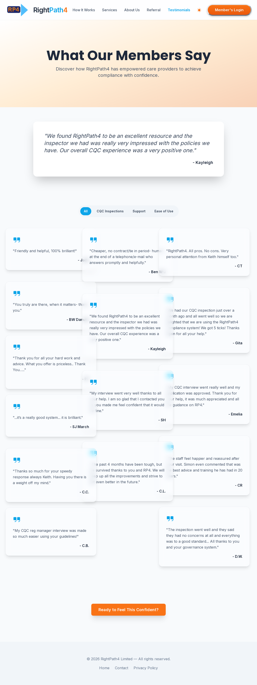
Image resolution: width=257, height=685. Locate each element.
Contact (121, 668)
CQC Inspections (110, 211)
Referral (154, 10)
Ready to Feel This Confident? (128, 609)
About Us (132, 10)
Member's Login (229, 10)
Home (104, 668)
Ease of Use (163, 211)
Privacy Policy (146, 668)
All (86, 211)
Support (139, 211)
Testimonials (179, 10)
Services (109, 10)
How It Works (84, 10)
